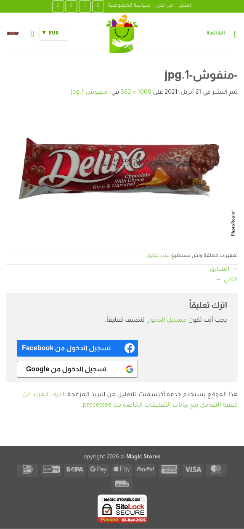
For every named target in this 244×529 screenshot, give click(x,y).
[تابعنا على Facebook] (98, 6)
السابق (224, 270)
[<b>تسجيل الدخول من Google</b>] (77, 369)
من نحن (164, 6)
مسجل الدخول (166, 320)
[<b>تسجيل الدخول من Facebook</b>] (77, 348)
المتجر (186, 6)
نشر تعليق (158, 256)
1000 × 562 (136, 93)
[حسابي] (30, 33)
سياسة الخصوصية (129, 6)
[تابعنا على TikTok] (71, 6)
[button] (222, 34)
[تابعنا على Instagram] (85, 6)
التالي (226, 280)
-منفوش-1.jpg (90, 93)
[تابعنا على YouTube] (58, 6)
